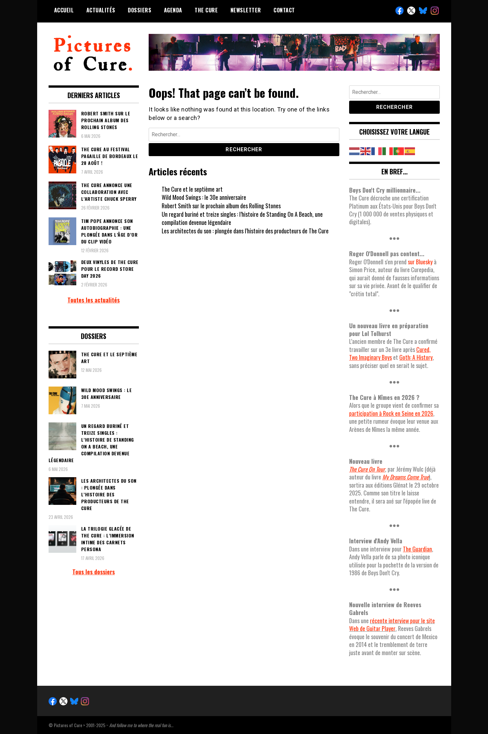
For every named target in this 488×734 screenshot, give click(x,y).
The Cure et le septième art (192, 189)
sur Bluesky (420, 261)
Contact (284, 10)
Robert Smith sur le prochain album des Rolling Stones (221, 205)
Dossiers (139, 10)
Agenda (173, 10)
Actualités (100, 10)
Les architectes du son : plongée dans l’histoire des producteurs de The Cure (245, 231)
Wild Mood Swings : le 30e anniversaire (204, 197)
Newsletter (245, 10)
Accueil (64, 10)
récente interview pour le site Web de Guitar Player (392, 624)
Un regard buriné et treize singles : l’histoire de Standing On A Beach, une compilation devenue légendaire (242, 218)
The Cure (206, 10)
